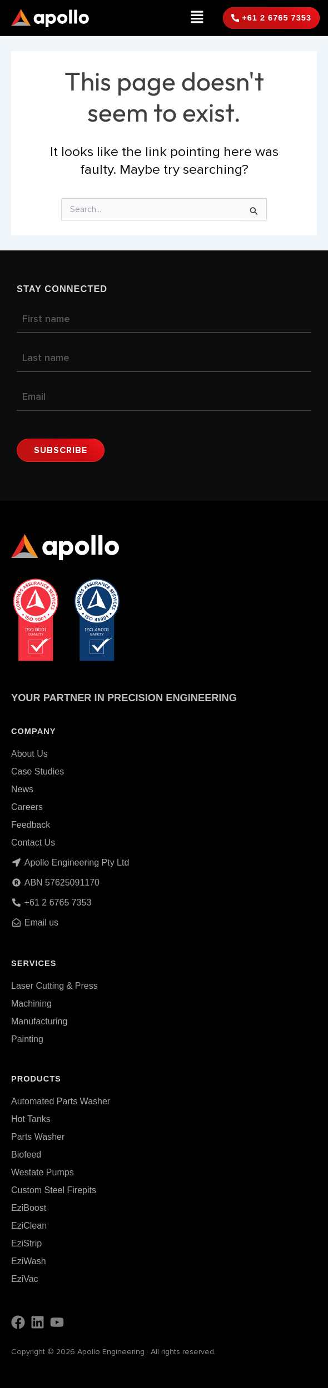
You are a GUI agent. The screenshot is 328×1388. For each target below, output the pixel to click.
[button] (197, 18)
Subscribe (60, 450)
